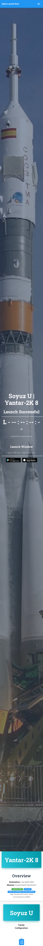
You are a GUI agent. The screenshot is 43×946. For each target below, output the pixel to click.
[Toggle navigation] (38, 4)
